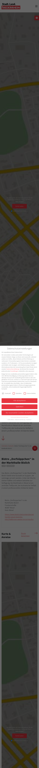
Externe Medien (30, 393)
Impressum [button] (28, 419)
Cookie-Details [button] (11, 419)
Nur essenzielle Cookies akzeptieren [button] (19, 413)
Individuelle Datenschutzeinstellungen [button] (19, 417)
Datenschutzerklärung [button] (20, 419)
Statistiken (17, 393)
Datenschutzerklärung (12, 369)
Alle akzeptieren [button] (19, 400)
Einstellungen (14, 371)
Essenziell (6, 393)
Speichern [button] (19, 406)
